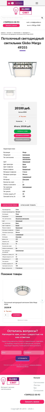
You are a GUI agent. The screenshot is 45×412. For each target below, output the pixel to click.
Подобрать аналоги (22, 139)
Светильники (17, 32)
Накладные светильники (22, 218)
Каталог (9, 32)
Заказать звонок (11, 25)
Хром (24, 164)
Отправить (22, 358)
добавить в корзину (22, 135)
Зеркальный (26, 162)
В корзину (16, 315)
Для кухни (26, 179)
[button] (42, 301)
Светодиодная (27, 187)
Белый (25, 167)
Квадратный (26, 169)
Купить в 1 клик (22, 131)
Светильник (26, 155)
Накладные (26, 32)
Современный (27, 177)
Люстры (37, 385)
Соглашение (38, 390)
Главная (3, 32)
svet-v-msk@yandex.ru (33, 22)
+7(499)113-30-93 (11, 22)
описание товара (28, 205)
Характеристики (10, 205)
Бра (35, 388)
